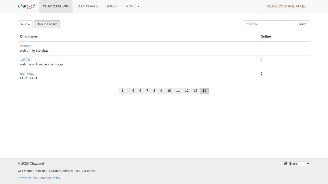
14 (204, 91)
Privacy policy (50, 178)
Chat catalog (56, 6)
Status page (87, 6)
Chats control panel (286, 6)
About (112, 6)
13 (195, 91)
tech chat (27, 73)
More (132, 6)
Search (302, 24)
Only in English (47, 24)
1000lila (26, 60)
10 (169, 91)
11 (178, 91)
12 (187, 91)
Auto (25, 24)
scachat (26, 46)
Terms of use (27, 178)
